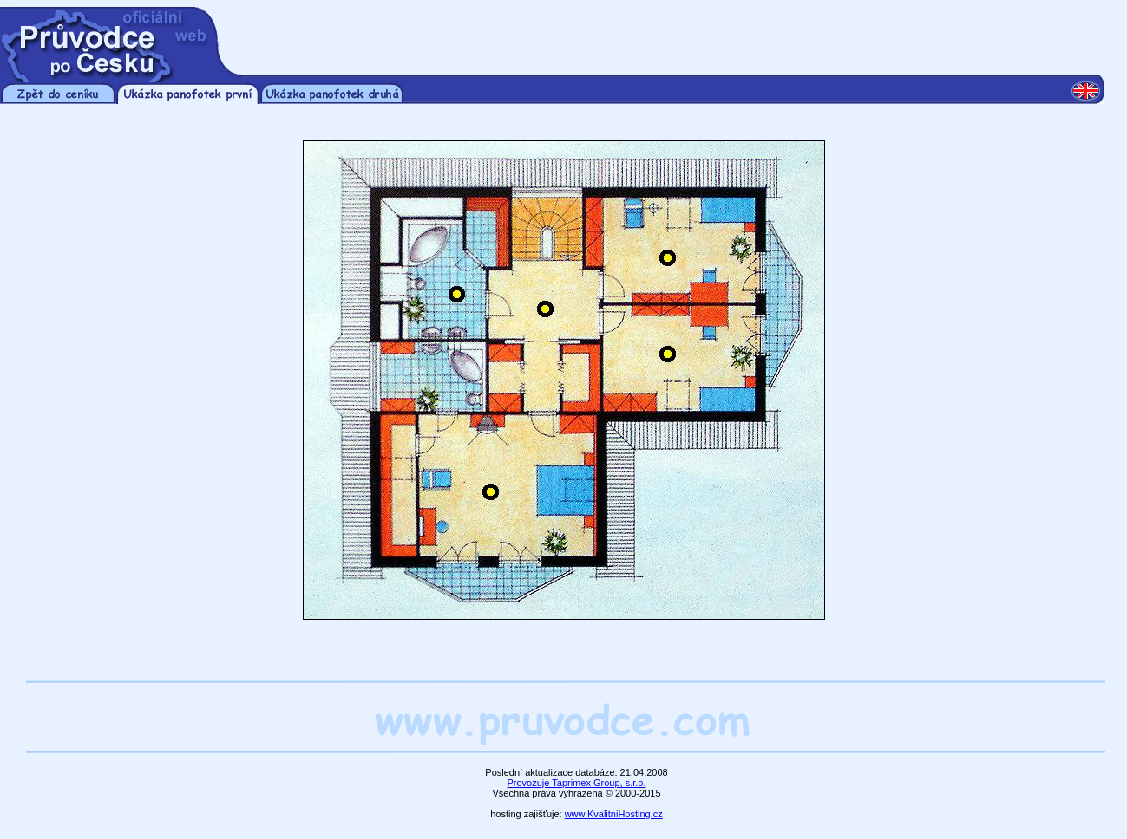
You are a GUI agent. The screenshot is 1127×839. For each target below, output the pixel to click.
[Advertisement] (675, 33)
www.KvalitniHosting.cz (614, 814)
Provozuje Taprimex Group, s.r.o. (577, 782)
